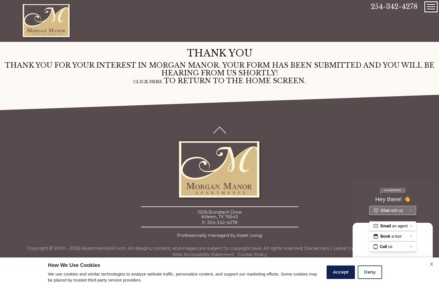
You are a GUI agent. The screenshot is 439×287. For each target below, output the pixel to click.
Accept (341, 272)
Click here (147, 81)
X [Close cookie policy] (431, 264)
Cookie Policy (252, 254)
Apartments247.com (104, 248)
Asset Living (249, 235)
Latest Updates (350, 248)
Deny (370, 272)
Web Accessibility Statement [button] (203, 254)
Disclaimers (316, 248)
